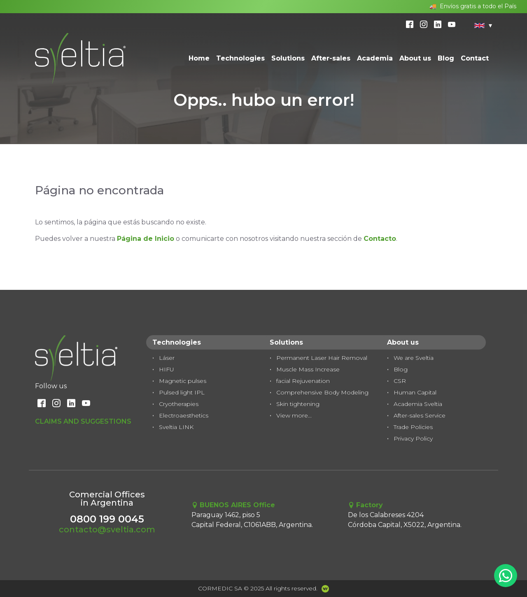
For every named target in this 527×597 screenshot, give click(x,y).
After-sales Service (419, 415)
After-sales (330, 58)
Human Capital (415, 392)
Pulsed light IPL (182, 392)
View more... (294, 415)
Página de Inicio (145, 239)
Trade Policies (413, 427)
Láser (167, 357)
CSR (400, 381)
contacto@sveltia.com (107, 529)
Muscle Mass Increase (308, 369)
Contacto (380, 239)
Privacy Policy (413, 438)
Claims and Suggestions (83, 421)
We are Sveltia (414, 357)
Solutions (288, 58)
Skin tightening (297, 404)
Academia (375, 58)
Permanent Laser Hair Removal (321, 357)
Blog (446, 58)
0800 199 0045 (107, 519)
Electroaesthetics (183, 415)
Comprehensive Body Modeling (322, 392)
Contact (475, 58)
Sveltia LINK (176, 427)
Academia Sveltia (418, 404)
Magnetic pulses (182, 381)
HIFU (166, 369)
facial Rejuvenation (303, 381)
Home (199, 58)
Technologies (240, 58)
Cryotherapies (178, 404)
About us (415, 58)
